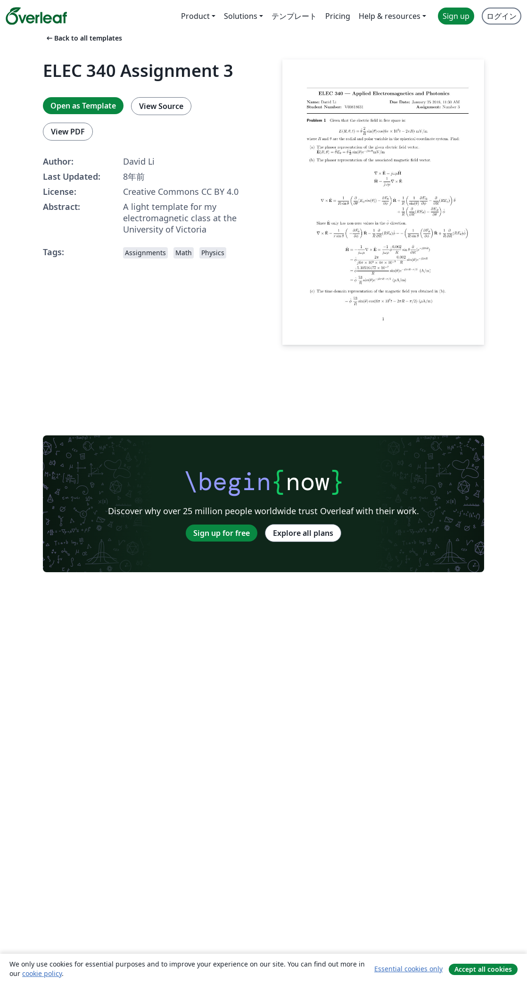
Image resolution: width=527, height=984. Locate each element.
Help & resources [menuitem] (389, 16)
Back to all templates (83, 37)
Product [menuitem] (195, 16)
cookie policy (42, 973)
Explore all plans (303, 533)
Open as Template (83, 105)
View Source (161, 106)
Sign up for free (221, 533)
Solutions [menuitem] (240, 16)
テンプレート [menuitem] (294, 16)
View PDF (68, 131)
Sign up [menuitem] (456, 16)
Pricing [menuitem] (337, 16)
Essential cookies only (408, 968)
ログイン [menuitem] (501, 16)
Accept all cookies (483, 969)
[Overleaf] (36, 16)
